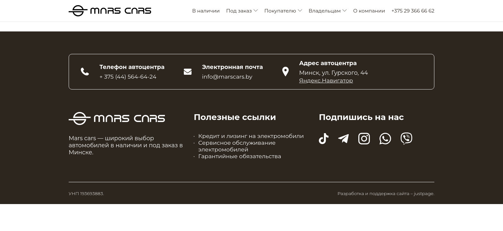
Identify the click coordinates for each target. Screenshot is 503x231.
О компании (369, 11)
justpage (423, 196)
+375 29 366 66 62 (412, 11)
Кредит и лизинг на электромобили (252, 137)
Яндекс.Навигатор (326, 81)
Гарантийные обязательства (240, 158)
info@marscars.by (228, 77)
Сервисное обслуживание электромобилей (237, 148)
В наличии (206, 11)
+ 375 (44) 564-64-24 (128, 77)
